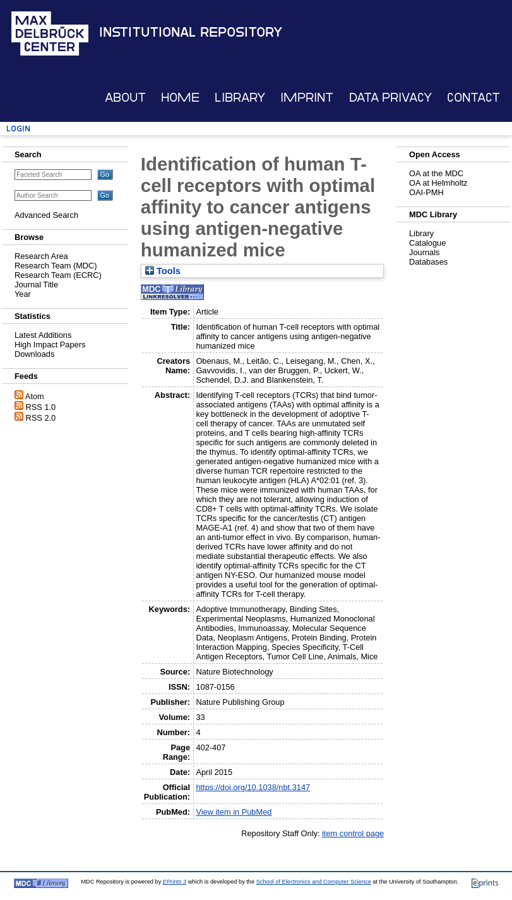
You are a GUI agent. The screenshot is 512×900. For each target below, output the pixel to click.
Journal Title (36, 284)
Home (180, 98)
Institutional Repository (190, 32)
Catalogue (427, 243)
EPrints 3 (174, 882)
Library (240, 98)
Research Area (41, 256)
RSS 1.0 (41, 407)
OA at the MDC (436, 173)
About (125, 98)
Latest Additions (43, 335)
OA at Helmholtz (438, 183)
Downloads (34, 354)
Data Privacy (390, 98)
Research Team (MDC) (56, 265)
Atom (34, 396)
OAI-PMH (426, 192)
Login (18, 128)
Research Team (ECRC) (58, 275)
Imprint (306, 98)
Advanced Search (46, 215)
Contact (473, 98)
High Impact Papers (50, 344)
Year (23, 294)
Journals (424, 252)
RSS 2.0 (41, 418)
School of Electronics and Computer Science (313, 882)
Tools (163, 271)
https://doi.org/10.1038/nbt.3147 (253, 787)
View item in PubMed (233, 812)
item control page (353, 833)
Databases (428, 262)
